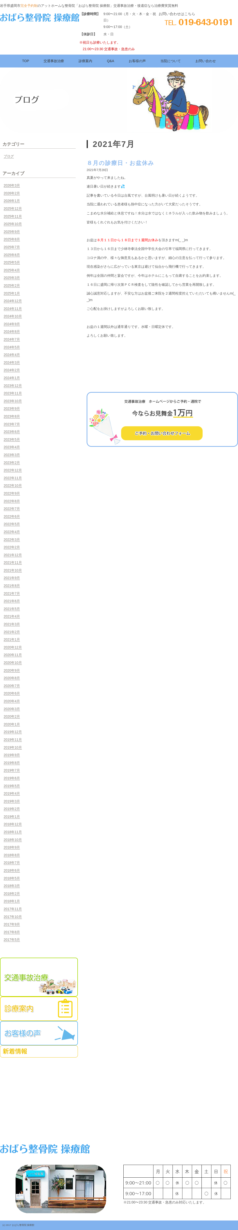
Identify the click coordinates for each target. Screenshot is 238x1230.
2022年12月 (13, 470)
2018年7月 (12, 863)
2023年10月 (13, 401)
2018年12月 (13, 824)
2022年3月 (12, 540)
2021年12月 (13, 555)
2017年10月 (13, 917)
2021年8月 (12, 586)
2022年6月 (12, 516)
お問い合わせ (205, 61)
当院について (170, 61)
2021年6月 (12, 601)
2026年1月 (12, 201)
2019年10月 (13, 747)
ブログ (9, 156)
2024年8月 (12, 332)
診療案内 (85, 61)
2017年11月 (13, 909)
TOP (25, 61)
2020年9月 (12, 670)
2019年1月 (12, 817)
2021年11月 (13, 562)
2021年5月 (12, 609)
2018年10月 (13, 840)
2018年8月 (12, 855)
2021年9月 (12, 578)
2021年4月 (12, 616)
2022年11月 (13, 478)
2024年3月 (12, 362)
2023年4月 (12, 447)
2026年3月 (12, 185)
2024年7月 (12, 339)
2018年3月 (12, 886)
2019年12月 (13, 732)
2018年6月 (12, 870)
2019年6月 (12, 778)
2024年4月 (12, 355)
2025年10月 (13, 224)
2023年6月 (12, 432)
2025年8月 (12, 239)
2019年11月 (13, 740)
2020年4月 (12, 701)
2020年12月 (13, 647)
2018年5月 (12, 878)
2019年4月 (12, 793)
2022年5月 (12, 524)
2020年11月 (13, 655)
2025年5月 (12, 262)
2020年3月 (12, 709)
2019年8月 (12, 763)
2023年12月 (13, 386)
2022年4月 (12, 532)
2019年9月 (12, 755)
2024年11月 (13, 309)
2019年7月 (12, 770)
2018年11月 (13, 832)
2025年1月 (12, 293)
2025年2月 (12, 285)
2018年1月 (12, 901)
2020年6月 (12, 693)
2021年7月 (12, 593)
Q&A (110, 61)
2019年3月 (12, 801)
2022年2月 (12, 547)
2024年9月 (12, 324)
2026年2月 (12, 193)
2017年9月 (12, 924)
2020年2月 (12, 716)
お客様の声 (137, 61)
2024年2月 (12, 370)
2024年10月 (13, 316)
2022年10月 (13, 485)
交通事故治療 (54, 61)
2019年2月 (12, 809)
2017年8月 (12, 932)
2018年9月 (12, 847)
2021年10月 (13, 570)
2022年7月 (12, 509)
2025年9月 (12, 232)
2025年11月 (13, 216)
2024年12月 (13, 301)
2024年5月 (12, 347)
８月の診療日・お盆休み (120, 163)
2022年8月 (12, 501)
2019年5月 (12, 786)
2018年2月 (12, 894)
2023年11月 (13, 393)
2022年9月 (12, 493)
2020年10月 (13, 663)
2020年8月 (12, 678)
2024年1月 (12, 378)
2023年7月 (12, 424)
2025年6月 (12, 255)
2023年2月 (12, 463)
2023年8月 (12, 416)
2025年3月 (12, 278)
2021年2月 (12, 632)
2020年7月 (12, 686)
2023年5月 (12, 439)
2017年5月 (12, 940)
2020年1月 (12, 724)
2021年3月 (12, 624)
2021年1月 (12, 639)
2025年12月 (13, 208)
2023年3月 (12, 455)
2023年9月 (12, 408)
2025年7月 (12, 247)
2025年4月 (12, 270)
